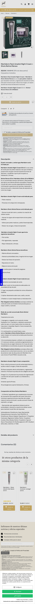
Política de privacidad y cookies (25, 599)
